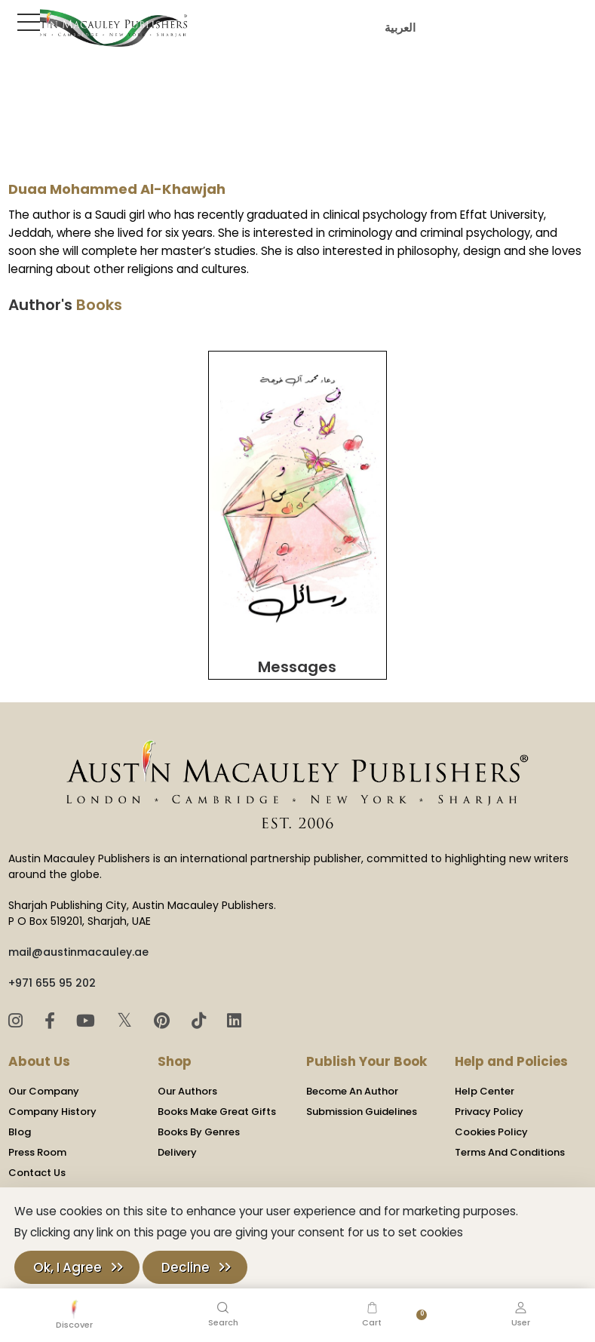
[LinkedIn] (234, 1015)
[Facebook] (52, 1015)
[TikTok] (201, 1015)
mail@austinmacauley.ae (78, 946)
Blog (19, 1126)
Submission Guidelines (361, 1106)
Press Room (37, 1147)
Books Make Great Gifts (217, 1106)
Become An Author (352, 1086)
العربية (398, 27)
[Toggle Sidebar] (25, 22)
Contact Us (37, 1167)
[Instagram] (17, 1015)
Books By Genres (199, 1126)
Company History (52, 1106)
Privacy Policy (489, 1106)
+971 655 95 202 (52, 977)
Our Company (43, 1086)
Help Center (484, 1086)
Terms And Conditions (510, 1147)
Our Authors (187, 1086)
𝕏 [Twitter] (127, 1015)
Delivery (177, 1147)
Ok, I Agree (67, 1267)
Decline (185, 1267)
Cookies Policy (491, 1126)
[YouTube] (88, 1015)
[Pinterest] (164, 1015)
